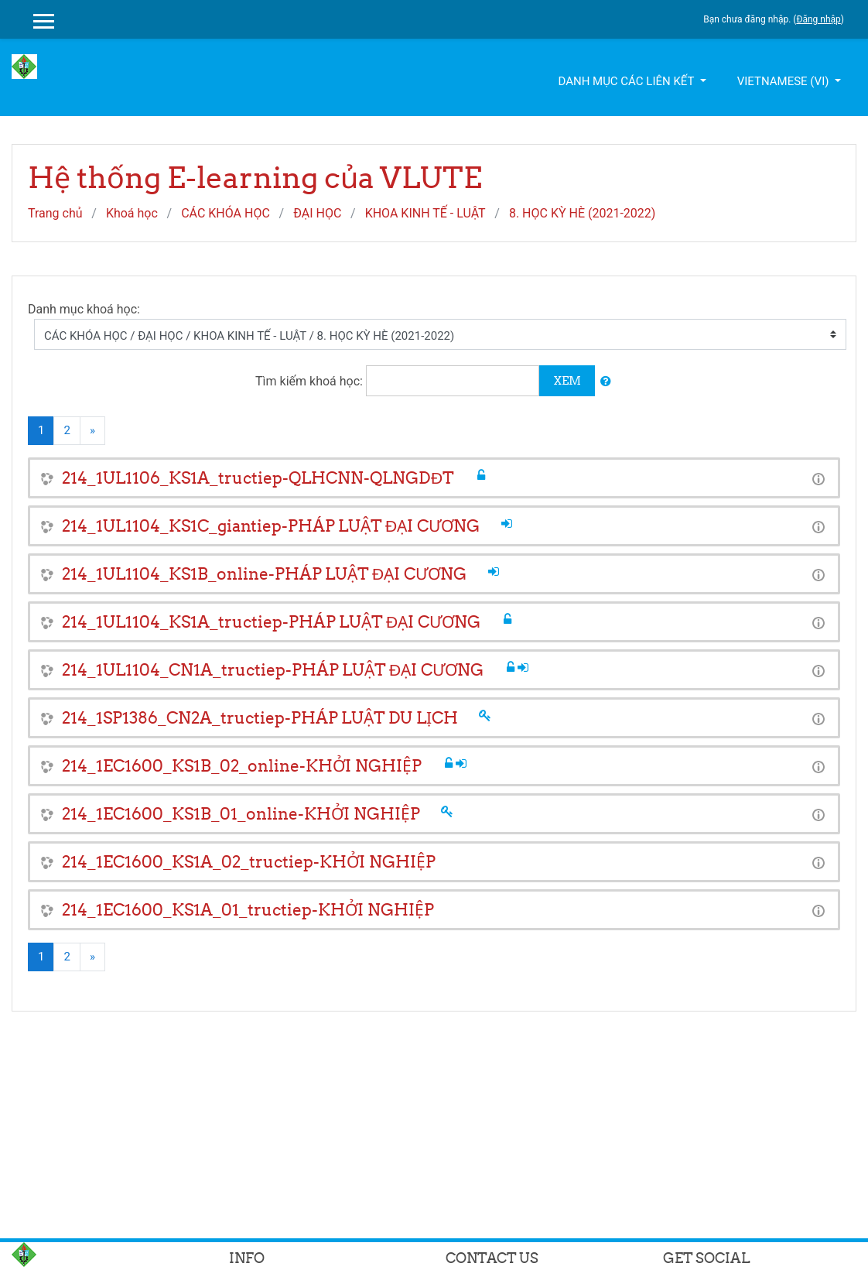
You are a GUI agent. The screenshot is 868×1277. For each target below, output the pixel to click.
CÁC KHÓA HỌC (225, 213)
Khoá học (132, 213)
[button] (606, 382)
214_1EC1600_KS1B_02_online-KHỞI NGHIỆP (242, 765)
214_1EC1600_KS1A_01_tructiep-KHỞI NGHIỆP (248, 909)
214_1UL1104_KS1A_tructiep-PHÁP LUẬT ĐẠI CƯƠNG (271, 621)
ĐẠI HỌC (317, 213)
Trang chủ (55, 213)
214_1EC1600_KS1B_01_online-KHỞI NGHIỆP (241, 813)
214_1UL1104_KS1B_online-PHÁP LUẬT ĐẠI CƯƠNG (264, 573)
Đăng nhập (818, 19)
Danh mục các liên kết (627, 81)
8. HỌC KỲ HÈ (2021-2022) (582, 213)
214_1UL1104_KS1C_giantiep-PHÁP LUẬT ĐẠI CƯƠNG (271, 525)
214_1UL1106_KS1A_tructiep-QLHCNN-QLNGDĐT (258, 477)
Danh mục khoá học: (84, 309)
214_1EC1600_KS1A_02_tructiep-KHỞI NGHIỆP (249, 861)
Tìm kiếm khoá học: (310, 381)
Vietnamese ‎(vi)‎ (784, 81)
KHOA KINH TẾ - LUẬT (425, 213)
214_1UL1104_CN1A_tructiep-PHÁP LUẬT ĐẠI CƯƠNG (273, 669)
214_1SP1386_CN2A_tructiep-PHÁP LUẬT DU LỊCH (260, 717)
